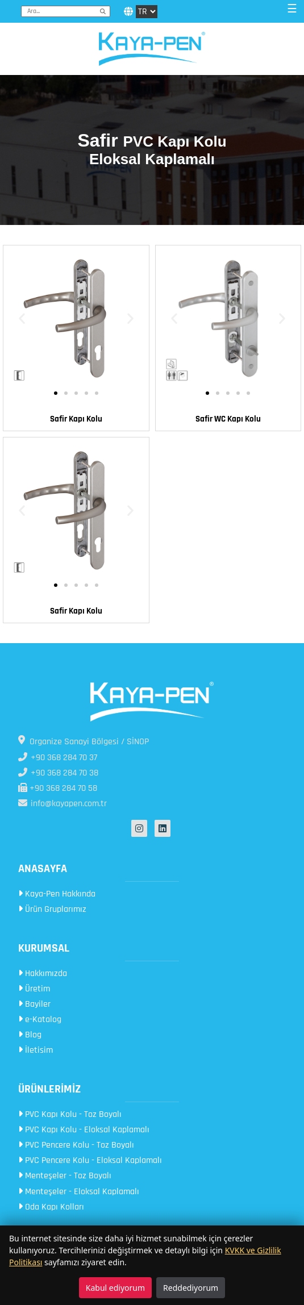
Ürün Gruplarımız (52, 909)
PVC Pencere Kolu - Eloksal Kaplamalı (90, 1160)
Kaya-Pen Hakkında (56, 894)
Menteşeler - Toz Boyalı (64, 1176)
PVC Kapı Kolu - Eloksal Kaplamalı (83, 1130)
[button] (22, 318)
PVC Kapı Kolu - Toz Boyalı (70, 1114)
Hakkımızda (42, 973)
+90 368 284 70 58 (57, 788)
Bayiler (34, 1004)
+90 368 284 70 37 (57, 758)
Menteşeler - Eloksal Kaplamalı (78, 1192)
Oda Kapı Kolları (51, 1207)
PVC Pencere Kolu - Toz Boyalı (76, 1145)
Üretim (34, 989)
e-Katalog (39, 1019)
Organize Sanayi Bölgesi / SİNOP (83, 741)
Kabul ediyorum (115, 1287)
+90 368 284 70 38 (58, 773)
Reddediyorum (190, 1287)
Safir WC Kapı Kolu (228, 419)
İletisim (35, 1050)
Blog (29, 1035)
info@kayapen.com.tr (62, 804)
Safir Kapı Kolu (76, 419)
